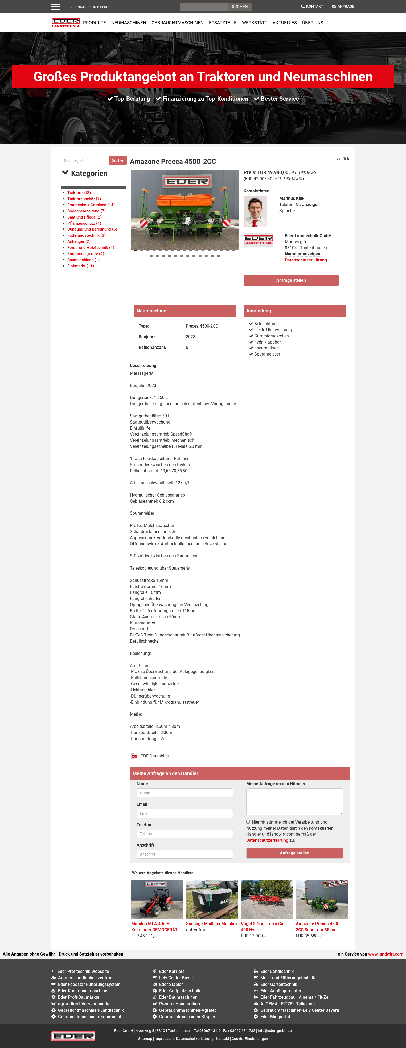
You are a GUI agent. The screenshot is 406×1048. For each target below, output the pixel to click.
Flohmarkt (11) (80, 266)
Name (142, 783)
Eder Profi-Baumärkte (78, 997)
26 (200, 256)
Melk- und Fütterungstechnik (287, 977)
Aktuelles (285, 22)
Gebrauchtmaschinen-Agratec (188, 1010)
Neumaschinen (128, 22)
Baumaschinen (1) (83, 259)
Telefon (144, 824)
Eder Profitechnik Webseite (83, 971)
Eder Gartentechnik (278, 984)
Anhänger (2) (79, 241)
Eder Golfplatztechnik (179, 990)
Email (142, 804)
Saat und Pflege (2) (84, 217)
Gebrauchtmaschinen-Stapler (187, 1016)
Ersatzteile (223, 22)
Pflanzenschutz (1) (84, 223)
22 (175, 256)
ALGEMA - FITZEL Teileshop (287, 1003)
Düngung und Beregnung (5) (92, 229)
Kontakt (312, 6)
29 (218, 256)
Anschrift (145, 845)
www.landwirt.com (385, 954)
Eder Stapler (171, 984)
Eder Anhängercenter (280, 990)
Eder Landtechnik (277, 971)
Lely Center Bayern (177, 977)
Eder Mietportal (275, 1016)
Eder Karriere (172, 971)
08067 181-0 (210, 1031)
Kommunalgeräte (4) (85, 253)
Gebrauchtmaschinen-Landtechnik (91, 1010)
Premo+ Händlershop (179, 1003)
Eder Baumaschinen (178, 997)
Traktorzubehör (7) (84, 198)
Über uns (312, 22)
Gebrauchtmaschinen (177, 22)
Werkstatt (254, 22)
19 (157, 256)
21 (169, 256)
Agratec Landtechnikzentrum (86, 977)
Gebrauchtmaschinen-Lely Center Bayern (299, 1010)
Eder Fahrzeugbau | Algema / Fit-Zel (295, 997)
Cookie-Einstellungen (250, 1039)
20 (163, 256)
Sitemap (145, 1039)
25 (193, 256)
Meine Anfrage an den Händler (275, 783)
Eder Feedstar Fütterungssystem (89, 984)
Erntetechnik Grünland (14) (91, 205)
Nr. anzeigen (308, 204)
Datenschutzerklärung (306, 260)
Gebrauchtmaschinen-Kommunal (89, 1016)
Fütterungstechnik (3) (86, 235)
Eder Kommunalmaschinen (84, 990)
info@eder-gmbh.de (275, 1031)
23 (181, 256)
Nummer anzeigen (302, 253)
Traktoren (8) (79, 192)
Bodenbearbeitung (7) (86, 211)
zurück (343, 158)
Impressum (164, 1039)
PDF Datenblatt (155, 756)
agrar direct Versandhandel (84, 1003)
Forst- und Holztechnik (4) (90, 247)
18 (151, 256)
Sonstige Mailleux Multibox (212, 923)
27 (206, 256)
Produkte (94, 22)
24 (187, 256)
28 (212, 256)
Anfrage (343, 6)
